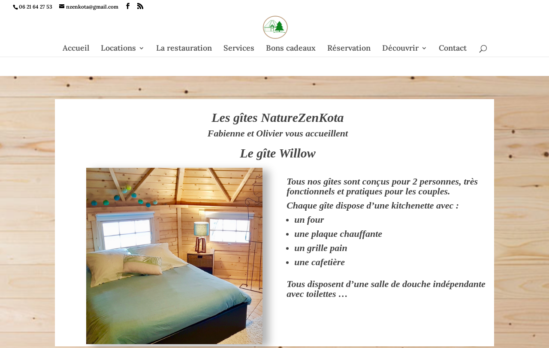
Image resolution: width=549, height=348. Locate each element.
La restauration (184, 49)
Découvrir (400, 49)
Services (238, 49)
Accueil (76, 49)
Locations (118, 49)
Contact (453, 49)
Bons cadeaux (291, 49)
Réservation (349, 49)
